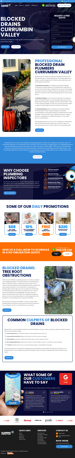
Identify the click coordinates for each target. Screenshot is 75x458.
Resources (21, 437)
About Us (21, 5)
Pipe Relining (40, 439)
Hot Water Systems (42, 443)
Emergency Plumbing (42, 434)
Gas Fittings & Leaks (42, 437)
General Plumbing (42, 442)
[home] (6, 5)
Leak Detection (41, 440)
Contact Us (34, 5)
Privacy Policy (22, 439)
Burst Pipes (40, 436)
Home (16, 5)
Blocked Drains (41, 433)
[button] (27, 5)
